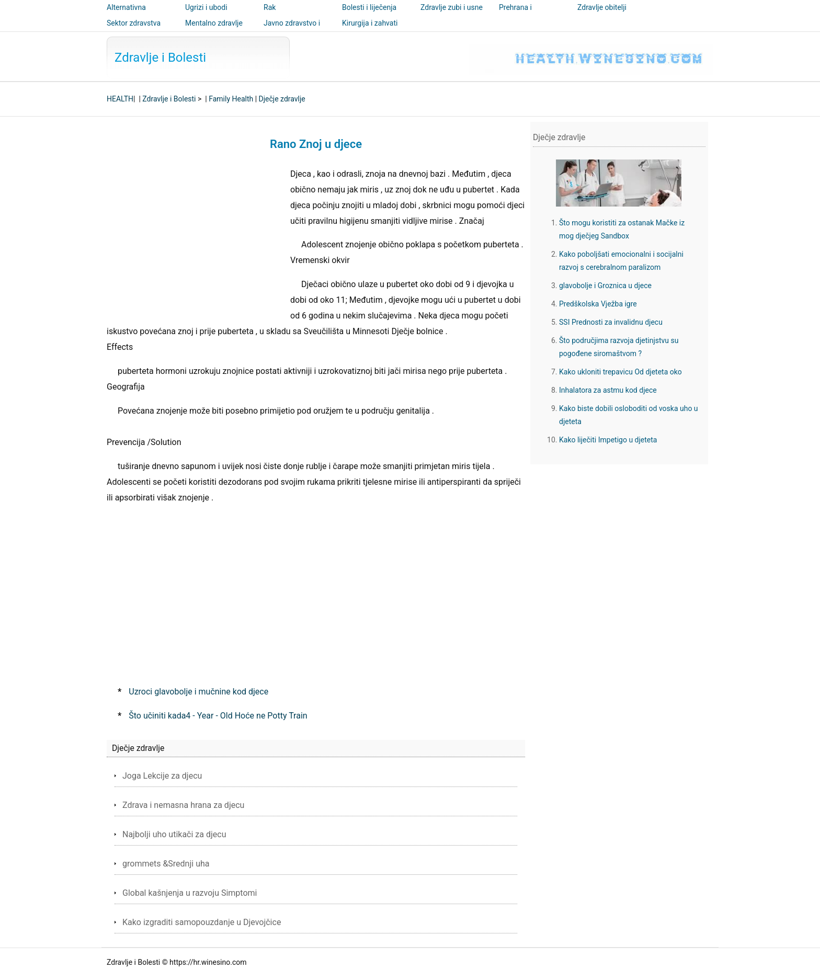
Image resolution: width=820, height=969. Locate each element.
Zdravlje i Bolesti (160, 57)
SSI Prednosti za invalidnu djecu (611, 322)
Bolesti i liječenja (369, 7)
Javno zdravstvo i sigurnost (292, 30)
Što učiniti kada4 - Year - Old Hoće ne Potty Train (218, 716)
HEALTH (120, 99)
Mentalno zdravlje (214, 23)
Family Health (231, 99)
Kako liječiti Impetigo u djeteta (608, 440)
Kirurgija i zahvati (369, 23)
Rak (270, 7)
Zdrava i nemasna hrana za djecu (183, 805)
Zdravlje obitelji (602, 7)
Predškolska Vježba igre (598, 304)
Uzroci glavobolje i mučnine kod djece (198, 692)
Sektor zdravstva (134, 23)
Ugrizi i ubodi (206, 7)
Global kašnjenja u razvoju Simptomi (189, 893)
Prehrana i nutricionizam (521, 14)
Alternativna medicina (126, 14)
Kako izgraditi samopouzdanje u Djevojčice (201, 922)
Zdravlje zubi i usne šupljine (451, 14)
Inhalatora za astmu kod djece (608, 390)
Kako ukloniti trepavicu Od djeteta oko (620, 372)
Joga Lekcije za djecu (162, 776)
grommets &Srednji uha (165, 864)
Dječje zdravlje (282, 99)
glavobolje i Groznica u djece (605, 285)
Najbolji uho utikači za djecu (174, 834)
